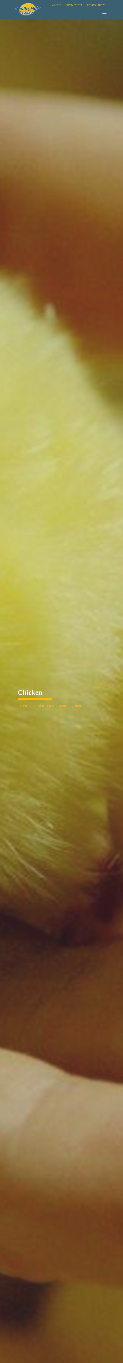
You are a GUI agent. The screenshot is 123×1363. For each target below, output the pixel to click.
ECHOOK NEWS (96, 5)
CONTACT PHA (73, 5)
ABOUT (56, 5)
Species (63, 705)
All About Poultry (43, 705)
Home (23, 705)
